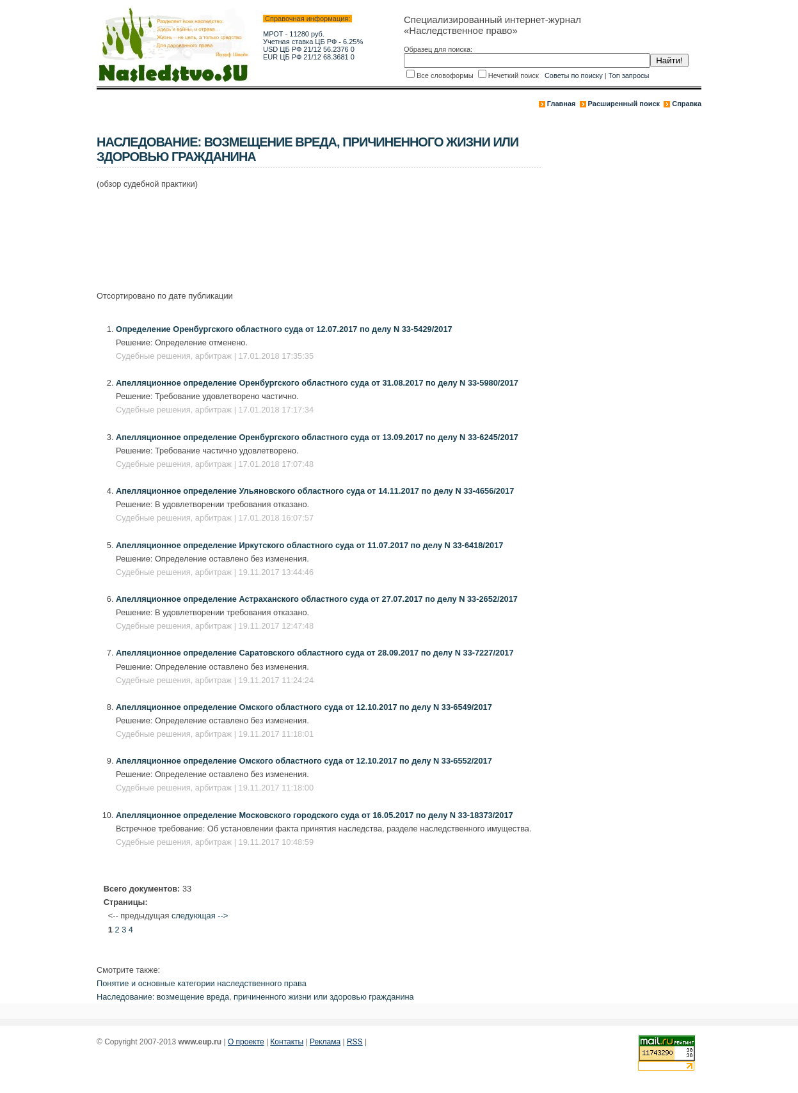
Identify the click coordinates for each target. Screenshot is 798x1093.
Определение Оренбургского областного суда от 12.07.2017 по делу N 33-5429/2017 (284, 329)
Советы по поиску (574, 75)
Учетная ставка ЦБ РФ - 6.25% (313, 41)
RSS (355, 1041)
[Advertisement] (330, 233)
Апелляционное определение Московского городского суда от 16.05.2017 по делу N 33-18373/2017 (314, 815)
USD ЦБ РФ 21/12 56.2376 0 (309, 49)
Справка (686, 103)
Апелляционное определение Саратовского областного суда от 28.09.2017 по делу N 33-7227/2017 (315, 652)
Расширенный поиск (624, 103)
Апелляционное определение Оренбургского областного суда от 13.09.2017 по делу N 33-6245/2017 (317, 437)
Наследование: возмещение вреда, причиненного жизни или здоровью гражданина (255, 997)
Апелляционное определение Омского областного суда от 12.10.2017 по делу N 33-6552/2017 (304, 761)
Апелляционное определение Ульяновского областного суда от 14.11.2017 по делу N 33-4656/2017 (315, 491)
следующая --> (200, 915)
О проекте (246, 1041)
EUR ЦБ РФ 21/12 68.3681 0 (309, 57)
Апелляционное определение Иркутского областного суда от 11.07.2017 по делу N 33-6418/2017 (309, 545)
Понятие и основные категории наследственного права (202, 983)
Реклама (325, 1041)
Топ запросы (629, 75)
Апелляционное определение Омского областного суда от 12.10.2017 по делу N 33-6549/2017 (304, 707)
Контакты (286, 1041)
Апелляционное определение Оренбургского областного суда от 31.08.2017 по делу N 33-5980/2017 (317, 383)
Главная (561, 103)
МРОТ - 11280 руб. (293, 34)
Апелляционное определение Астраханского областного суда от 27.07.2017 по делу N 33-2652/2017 (317, 599)
